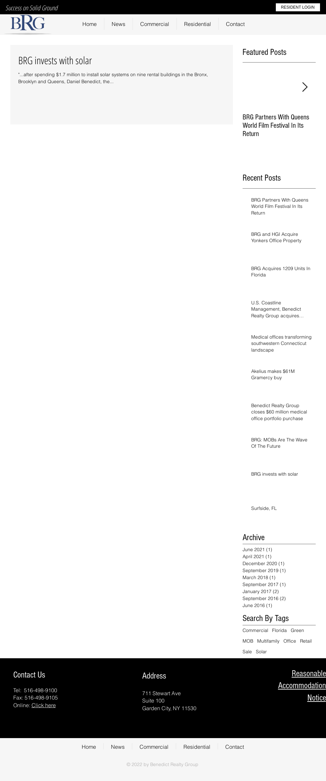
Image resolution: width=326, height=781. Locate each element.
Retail (306, 641)
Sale (247, 652)
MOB (248, 641)
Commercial (255, 630)
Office (289, 641)
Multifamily (268, 641)
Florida (279, 630)
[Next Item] (305, 87)
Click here (44, 705)
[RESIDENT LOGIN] (298, 7)
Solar (261, 652)
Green (297, 630)
